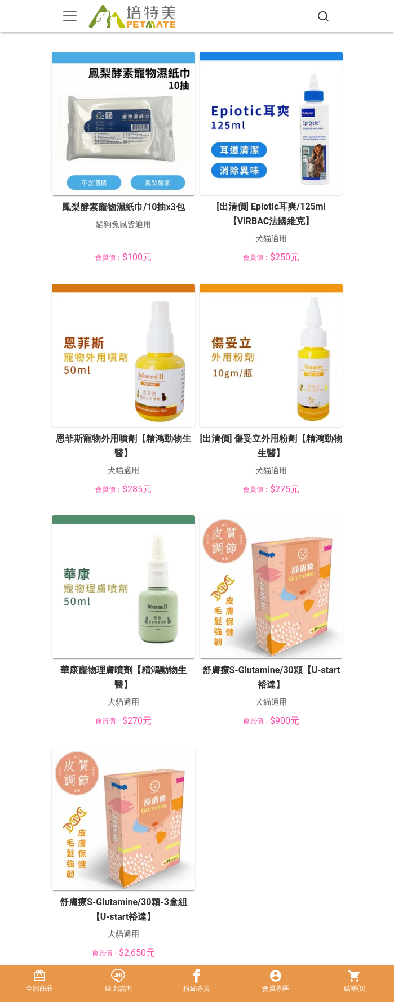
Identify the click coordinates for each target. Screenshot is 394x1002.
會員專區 (275, 980)
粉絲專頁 (197, 980)
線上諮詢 (118, 980)
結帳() (354, 980)
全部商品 (39, 980)
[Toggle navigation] (69, 15)
